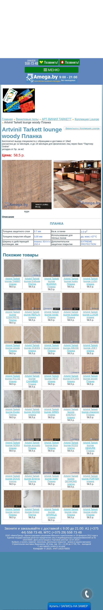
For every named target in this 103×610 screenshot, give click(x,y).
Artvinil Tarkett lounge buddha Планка (71, 315)
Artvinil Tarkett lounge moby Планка (51, 479)
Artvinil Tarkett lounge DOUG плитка (12, 479)
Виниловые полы (27, 119)
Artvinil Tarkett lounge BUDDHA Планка (51, 282)
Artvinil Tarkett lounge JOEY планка (90, 348)
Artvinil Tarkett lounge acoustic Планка (32, 445)
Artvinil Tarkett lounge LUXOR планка (90, 315)
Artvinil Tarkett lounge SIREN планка (51, 412)
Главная (7, 119)
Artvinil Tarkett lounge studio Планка (90, 512)
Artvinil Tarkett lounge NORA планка (12, 445)
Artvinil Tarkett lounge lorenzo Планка (51, 348)
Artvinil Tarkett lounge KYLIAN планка (71, 379)
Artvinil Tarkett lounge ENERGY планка (71, 413)
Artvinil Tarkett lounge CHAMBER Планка (32, 380)
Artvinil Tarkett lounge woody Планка (90, 379)
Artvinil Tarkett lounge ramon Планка (12, 512)
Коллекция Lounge (87, 119)
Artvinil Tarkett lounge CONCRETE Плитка (12, 316)
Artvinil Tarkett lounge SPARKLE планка (51, 513)
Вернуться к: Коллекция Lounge (82, 128)
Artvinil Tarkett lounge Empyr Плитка (32, 512)
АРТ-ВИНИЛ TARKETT (57, 119)
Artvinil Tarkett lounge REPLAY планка (32, 315)
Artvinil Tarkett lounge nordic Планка (51, 315)
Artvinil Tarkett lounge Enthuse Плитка (32, 281)
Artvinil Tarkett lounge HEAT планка (51, 379)
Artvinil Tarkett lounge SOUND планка (32, 412)
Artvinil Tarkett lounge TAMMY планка (12, 281)
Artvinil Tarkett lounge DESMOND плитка (71, 480)
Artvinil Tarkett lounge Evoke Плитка (12, 412)
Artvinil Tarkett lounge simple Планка (12, 348)
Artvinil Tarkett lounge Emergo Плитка (32, 479)
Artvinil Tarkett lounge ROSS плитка (71, 445)
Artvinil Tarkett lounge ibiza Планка (51, 445)
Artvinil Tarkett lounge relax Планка (71, 512)
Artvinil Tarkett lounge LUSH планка (90, 281)
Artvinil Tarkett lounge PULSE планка (12, 379)
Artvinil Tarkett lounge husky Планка (71, 281)
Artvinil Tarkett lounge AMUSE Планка (71, 348)
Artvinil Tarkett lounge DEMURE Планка (90, 446)
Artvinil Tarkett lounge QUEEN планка (32, 348)
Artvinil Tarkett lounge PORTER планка (90, 479)
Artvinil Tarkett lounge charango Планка (90, 412)
